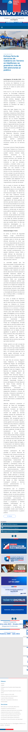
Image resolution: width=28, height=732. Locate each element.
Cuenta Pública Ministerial (7, 698)
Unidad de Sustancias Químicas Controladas (11, 710)
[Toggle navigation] (2, 27)
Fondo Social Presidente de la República (11, 713)
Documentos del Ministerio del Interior (10, 717)
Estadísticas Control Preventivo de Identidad (11, 719)
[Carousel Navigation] (14, 536)
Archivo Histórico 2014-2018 (7, 694)
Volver (9, 516)
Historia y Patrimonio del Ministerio (9, 696)
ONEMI (2, 685)
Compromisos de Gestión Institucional (10, 715)
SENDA (2, 683)
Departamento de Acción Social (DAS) (10, 712)
